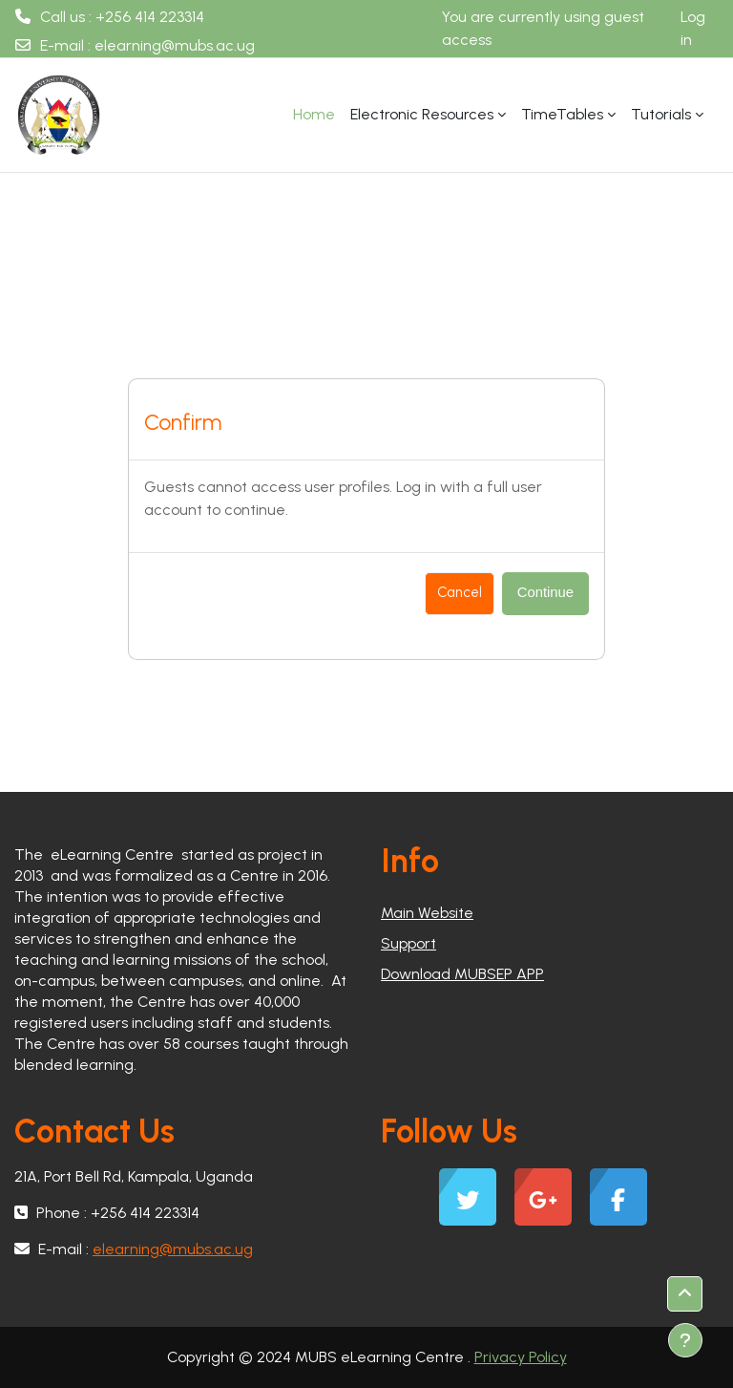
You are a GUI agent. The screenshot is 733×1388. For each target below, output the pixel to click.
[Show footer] (685, 1340)
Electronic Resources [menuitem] (421, 114)
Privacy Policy (520, 1357)
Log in (693, 28)
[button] (684, 1294)
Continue (545, 592)
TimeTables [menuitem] (562, 114)
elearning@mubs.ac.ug (174, 45)
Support (408, 943)
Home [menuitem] (314, 114)
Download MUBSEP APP (462, 974)
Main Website (427, 913)
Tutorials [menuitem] (661, 114)
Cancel (459, 592)
